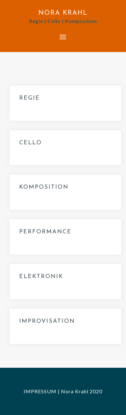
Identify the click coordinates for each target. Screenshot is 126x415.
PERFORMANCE (45, 232)
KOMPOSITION (44, 187)
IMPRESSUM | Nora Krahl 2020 (63, 391)
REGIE (29, 98)
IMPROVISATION (47, 321)
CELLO (30, 143)
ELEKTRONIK (41, 277)
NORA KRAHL (63, 13)
